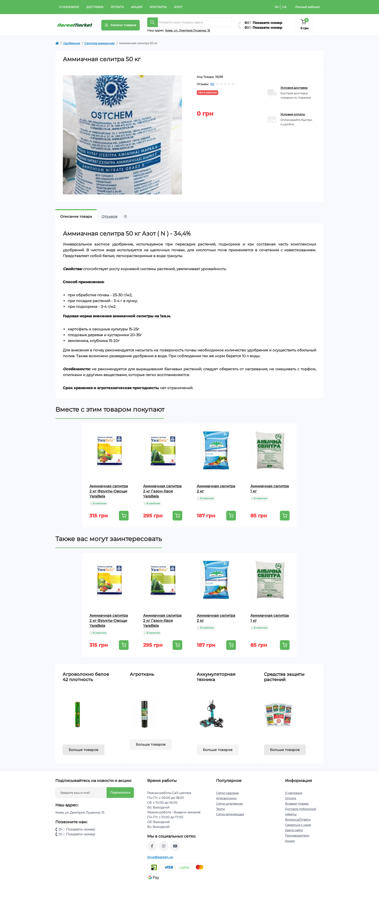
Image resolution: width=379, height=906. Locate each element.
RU (277, 7)
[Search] (152, 22)
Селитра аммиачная (99, 43)
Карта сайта (294, 830)
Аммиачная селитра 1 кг (269, 488)
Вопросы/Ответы (298, 819)
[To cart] (124, 515)
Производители (297, 835)
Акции (136, 7)
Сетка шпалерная (229, 803)
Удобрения (71, 43)
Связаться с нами (298, 825)
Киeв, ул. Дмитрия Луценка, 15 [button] (187, 30)
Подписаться (120, 792)
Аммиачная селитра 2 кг (216, 488)
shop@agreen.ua (160, 857)
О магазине (69, 7)
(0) (212, 84)
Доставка (94, 7)
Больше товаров (83, 750)
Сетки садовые (227, 793)
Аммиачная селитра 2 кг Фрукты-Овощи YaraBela (108, 491)
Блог (178, 7)
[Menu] (120, 25)
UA (284, 7)
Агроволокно (226, 798)
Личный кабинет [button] (307, 7)
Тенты (220, 809)
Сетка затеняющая (230, 814)
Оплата (117, 7)
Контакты (158, 7)
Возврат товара (296, 803)
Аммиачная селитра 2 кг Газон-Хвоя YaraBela (162, 491)
